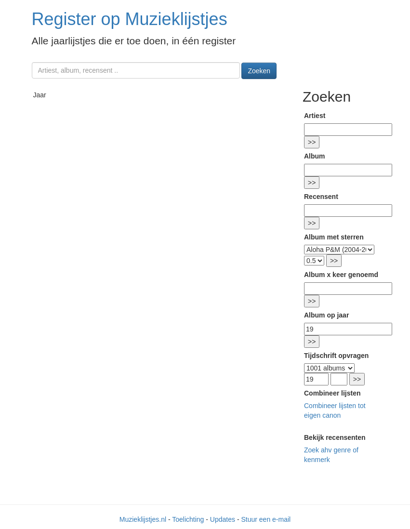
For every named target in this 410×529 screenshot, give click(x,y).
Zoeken (259, 71)
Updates (222, 519)
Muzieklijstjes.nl (142, 519)
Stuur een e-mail (266, 519)
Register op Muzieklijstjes (129, 19)
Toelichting (188, 519)
